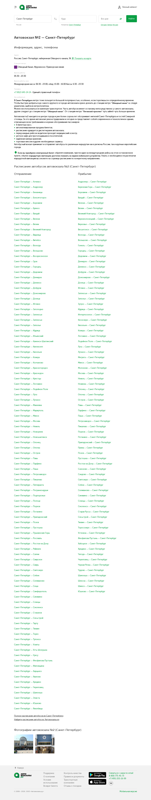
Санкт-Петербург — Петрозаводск (30, 474)
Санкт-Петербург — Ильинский (28, 336)
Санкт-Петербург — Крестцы (27, 379)
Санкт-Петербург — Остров (27, 453)
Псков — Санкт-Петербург (90, 453)
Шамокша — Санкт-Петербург (92, 575)
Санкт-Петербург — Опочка (27, 448)
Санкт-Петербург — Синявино (28, 597)
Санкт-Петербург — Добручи (27, 288)
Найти (132, 18)
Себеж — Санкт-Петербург (90, 485)
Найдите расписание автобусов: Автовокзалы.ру (36, 719)
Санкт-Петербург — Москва (27, 421)
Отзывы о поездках (72, 786)
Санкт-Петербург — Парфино (28, 464)
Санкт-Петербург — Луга (25, 394)
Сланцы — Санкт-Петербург (91, 501)
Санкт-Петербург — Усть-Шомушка (30, 650)
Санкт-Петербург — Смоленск (28, 607)
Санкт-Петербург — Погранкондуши (31, 490)
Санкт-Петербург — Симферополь (30, 591)
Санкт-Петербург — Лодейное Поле (31, 389)
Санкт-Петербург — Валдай (27, 214)
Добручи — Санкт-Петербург (91, 272)
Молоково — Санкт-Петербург (92, 368)
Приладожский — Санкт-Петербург (94, 442)
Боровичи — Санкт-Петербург (92, 192)
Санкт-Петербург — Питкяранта (29, 485)
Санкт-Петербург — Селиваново (29, 581)
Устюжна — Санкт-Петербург (91, 533)
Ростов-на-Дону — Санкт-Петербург (95, 464)
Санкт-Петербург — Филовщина (29, 666)
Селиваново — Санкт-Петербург (93, 490)
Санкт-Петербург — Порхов (27, 506)
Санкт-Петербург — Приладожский (30, 517)
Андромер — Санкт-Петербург (92, 182)
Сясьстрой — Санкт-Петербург (92, 517)
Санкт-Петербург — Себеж (26, 575)
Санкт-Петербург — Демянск (27, 283)
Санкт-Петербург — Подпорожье (29, 496)
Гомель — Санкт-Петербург (91, 245)
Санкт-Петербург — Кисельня (28, 352)
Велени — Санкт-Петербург (91, 203)
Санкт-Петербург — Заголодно (28, 309)
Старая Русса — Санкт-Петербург (93, 512)
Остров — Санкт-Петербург (91, 400)
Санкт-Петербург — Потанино (28, 512)
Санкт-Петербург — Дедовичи (28, 272)
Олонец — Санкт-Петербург (91, 389)
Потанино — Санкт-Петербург (92, 437)
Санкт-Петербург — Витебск (27, 240)
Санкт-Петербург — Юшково (27, 703)
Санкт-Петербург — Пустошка (28, 528)
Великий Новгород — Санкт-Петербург (96, 214)
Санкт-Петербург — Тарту (26, 623)
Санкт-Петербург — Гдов (25, 261)
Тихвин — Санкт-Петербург (90, 522)
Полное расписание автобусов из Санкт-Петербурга (38, 716)
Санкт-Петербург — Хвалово (27, 677)
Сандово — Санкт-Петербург (91, 474)
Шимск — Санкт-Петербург (91, 586)
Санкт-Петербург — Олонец (27, 442)
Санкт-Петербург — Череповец (29, 687)
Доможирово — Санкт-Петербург (94, 277)
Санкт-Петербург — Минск (26, 416)
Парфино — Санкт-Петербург (92, 410)
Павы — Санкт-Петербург (90, 405)
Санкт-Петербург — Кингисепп (28, 347)
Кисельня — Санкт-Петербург (92, 325)
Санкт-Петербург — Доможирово (30, 293)
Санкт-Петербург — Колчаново (28, 363)
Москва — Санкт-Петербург (91, 373)
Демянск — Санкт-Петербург (91, 267)
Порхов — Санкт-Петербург (91, 432)
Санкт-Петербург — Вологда (27, 245)
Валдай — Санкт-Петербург (91, 198)
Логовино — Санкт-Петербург (92, 336)
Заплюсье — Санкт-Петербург (92, 293)
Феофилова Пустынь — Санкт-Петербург (97, 538)
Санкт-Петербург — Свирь (26, 565)
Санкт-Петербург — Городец (27, 267)
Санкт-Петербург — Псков (26, 522)
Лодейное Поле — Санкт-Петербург (95, 341)
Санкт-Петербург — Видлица (27, 235)
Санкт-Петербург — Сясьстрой (28, 618)
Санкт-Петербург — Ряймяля (27, 549)
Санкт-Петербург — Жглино (27, 304)
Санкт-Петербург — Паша (26, 469)
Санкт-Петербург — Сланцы (27, 602)
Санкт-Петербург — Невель (27, 426)
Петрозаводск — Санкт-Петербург (94, 421)
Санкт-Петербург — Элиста (27, 698)
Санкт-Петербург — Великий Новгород (32, 229)
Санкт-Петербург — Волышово (28, 251)
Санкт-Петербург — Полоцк (27, 501)
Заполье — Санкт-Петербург (91, 299)
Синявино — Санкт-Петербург (92, 496)
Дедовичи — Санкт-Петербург (92, 256)
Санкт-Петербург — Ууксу (26, 655)
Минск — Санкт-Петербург (90, 363)
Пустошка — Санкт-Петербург (92, 458)
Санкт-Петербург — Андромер (28, 187)
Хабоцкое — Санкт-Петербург (92, 544)
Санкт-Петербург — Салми (26, 554)
